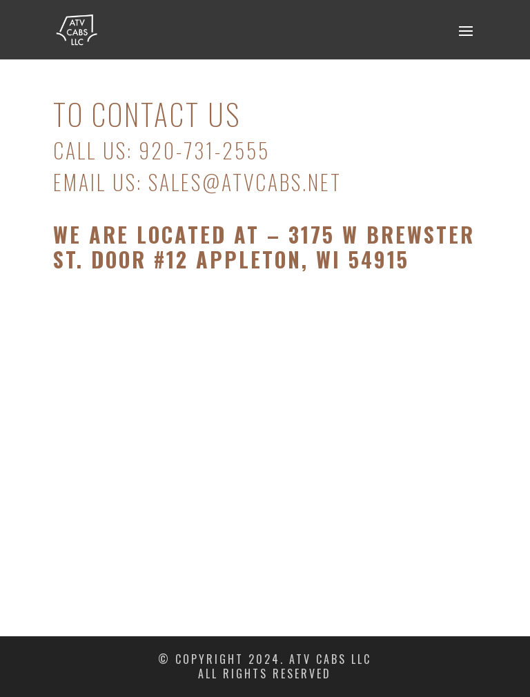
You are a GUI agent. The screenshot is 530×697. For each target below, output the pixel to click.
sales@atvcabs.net (245, 181)
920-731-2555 (204, 150)
